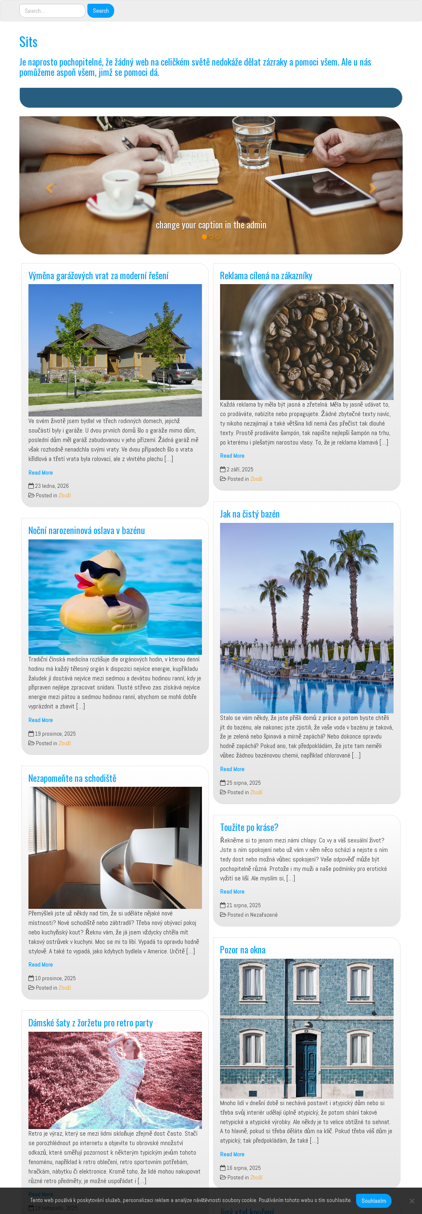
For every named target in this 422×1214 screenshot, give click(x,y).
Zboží (65, 495)
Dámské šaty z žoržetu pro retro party (90, 1022)
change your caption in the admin (211, 224)
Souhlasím (373, 1201)
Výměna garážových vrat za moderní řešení (98, 275)
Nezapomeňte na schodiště (72, 777)
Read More (40, 472)
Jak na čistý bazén (250, 513)
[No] (412, 1201)
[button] (48, 185)
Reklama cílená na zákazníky (266, 275)
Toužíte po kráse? (249, 826)
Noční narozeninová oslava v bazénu (86, 529)
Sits (28, 41)
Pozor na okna (242, 949)
